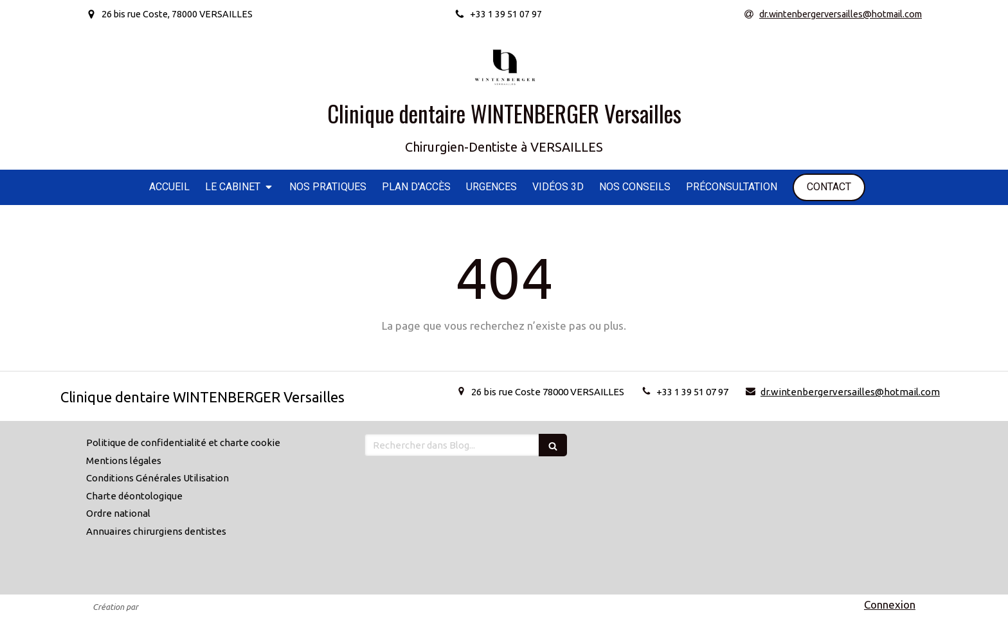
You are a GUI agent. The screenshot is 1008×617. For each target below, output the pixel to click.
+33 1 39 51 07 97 (692, 391)
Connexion (889, 604)
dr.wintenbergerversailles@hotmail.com (850, 391)
